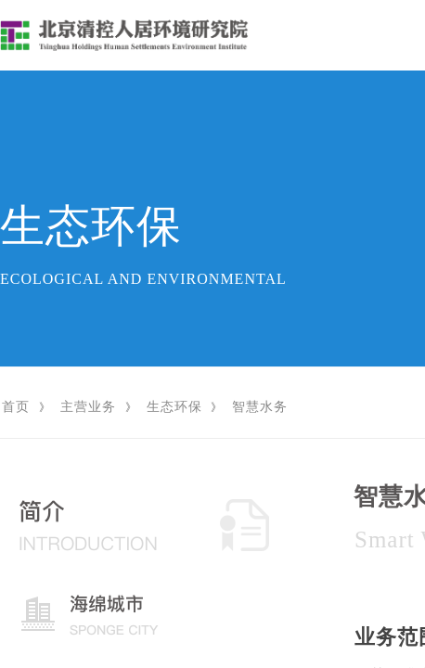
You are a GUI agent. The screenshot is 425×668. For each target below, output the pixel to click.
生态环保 (174, 407)
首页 (16, 407)
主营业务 (88, 407)
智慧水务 (260, 407)
